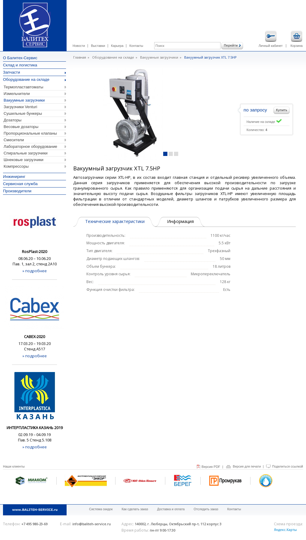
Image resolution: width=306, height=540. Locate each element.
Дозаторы (13, 120)
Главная (79, 57)
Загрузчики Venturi (20, 107)
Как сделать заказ (135, 509)
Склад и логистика (20, 65)
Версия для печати (247, 466)
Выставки (98, 45)
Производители (17, 191)
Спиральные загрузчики (25, 153)
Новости (79, 45)
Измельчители (17, 93)
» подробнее (34, 270)
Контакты (136, 45)
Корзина (296, 39)
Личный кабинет (271, 39)
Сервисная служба (20, 184)
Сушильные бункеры (23, 113)
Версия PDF (211, 466)
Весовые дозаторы (21, 126)
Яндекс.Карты (285, 529)
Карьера (117, 45)
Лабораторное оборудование (30, 146)
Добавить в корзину (282, 110)
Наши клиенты (14, 466)
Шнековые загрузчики (24, 159)
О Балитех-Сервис (20, 58)
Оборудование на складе (34, 79)
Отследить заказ (206, 509)
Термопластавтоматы (23, 87)
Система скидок (100, 509)
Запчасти (34, 72)
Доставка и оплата (171, 509)
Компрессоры (16, 166)
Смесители (14, 140)
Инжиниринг (14, 176)
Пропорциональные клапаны (30, 133)
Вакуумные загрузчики (24, 100)
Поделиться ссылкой (287, 466)
